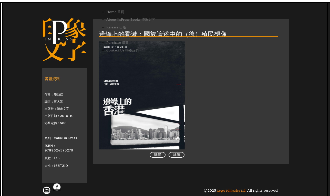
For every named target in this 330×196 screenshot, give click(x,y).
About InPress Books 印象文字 (130, 19)
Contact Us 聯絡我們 (122, 50)
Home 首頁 (115, 12)
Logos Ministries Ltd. (231, 186)
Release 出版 (116, 27)
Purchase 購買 (117, 42)
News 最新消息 (118, 35)
